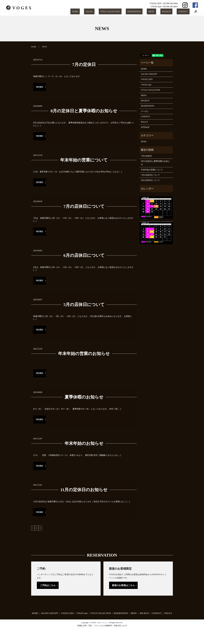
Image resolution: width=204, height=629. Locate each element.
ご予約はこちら (48, 585)
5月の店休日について (84, 304)
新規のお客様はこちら (123, 585)
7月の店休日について (84, 206)
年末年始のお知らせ (84, 443)
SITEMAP (145, 127)
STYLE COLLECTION (123, 11)
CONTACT (185, 11)
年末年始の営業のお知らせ (84, 353)
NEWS (144, 142)
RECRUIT (170, 11)
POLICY (144, 122)
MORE (39, 87)
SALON (102, 11)
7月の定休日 (84, 64)
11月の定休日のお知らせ (84, 489)
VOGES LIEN (147, 79)
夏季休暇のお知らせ (84, 397)
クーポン (145, 111)
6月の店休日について (84, 255)
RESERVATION (144, 11)
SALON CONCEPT (149, 74)
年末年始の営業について (84, 160)
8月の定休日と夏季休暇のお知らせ (84, 110)
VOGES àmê (146, 85)
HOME (92, 11)
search (196, 11)
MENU (159, 11)
